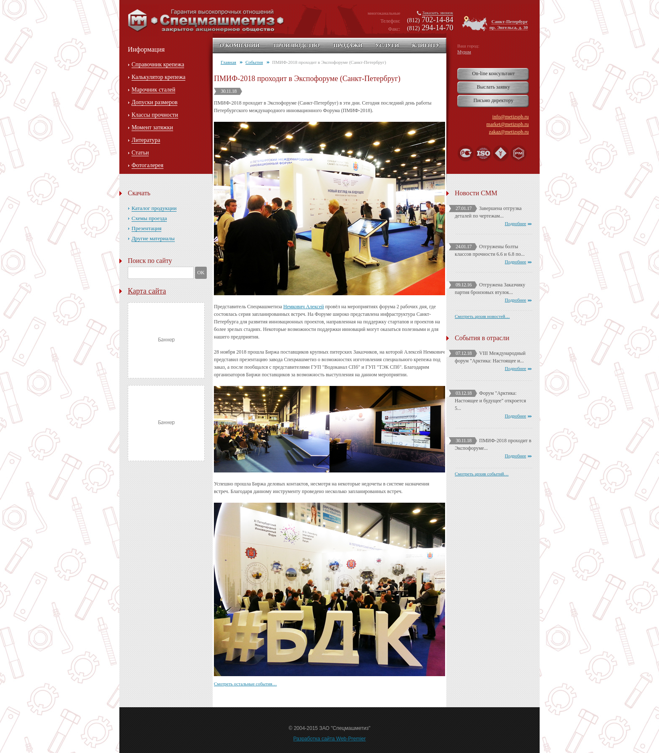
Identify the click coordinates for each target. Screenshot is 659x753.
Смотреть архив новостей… (482, 316)
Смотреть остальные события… (245, 683)
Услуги (387, 45)
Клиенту (426, 45)
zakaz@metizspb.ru (509, 132)
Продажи (347, 45)
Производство (296, 45)
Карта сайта (147, 291)
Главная (228, 62)
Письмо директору (494, 100)
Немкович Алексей (303, 307)
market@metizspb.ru (507, 124)
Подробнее (515, 223)
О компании (240, 45)
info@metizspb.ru (510, 117)
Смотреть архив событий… (482, 473)
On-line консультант (493, 73)
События (254, 62)
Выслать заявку (493, 87)
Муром (464, 51)
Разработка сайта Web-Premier (329, 739)
